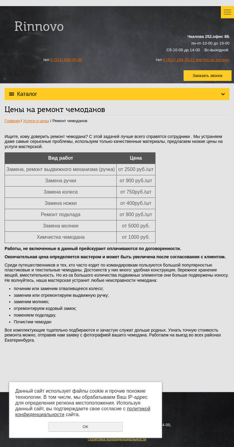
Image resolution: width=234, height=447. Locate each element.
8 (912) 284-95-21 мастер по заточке (196, 59)
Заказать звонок (207, 75)
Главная (12, 120)
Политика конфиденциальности (117, 439)
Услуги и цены (36, 120)
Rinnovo (39, 27)
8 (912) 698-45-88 (66, 59)
